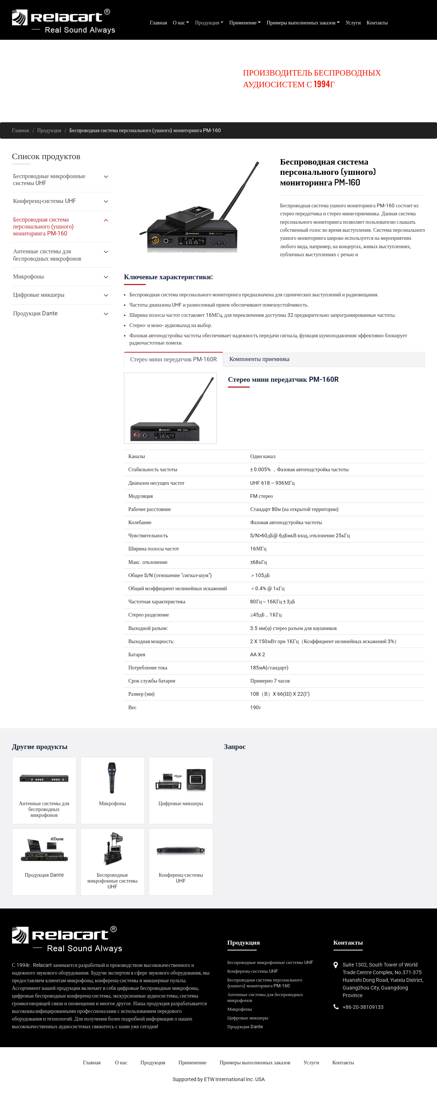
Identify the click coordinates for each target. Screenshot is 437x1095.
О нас (121, 1063)
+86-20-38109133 (363, 1007)
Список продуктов (46, 156)
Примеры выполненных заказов (255, 1063)
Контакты (377, 23)
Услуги (353, 23)
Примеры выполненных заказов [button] (301, 23)
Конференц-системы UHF (181, 878)
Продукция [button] (207, 23)
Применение (192, 1063)
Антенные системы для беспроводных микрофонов (44, 809)
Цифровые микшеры (180, 803)
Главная (158, 23)
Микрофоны (112, 803)
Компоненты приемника (259, 359)
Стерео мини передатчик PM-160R (173, 359)
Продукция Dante (44, 875)
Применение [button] (243, 23)
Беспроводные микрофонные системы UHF (112, 881)
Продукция (49, 130)
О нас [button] (179, 23)
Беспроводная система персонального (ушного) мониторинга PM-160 (264, 982)
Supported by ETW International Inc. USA (219, 1079)
